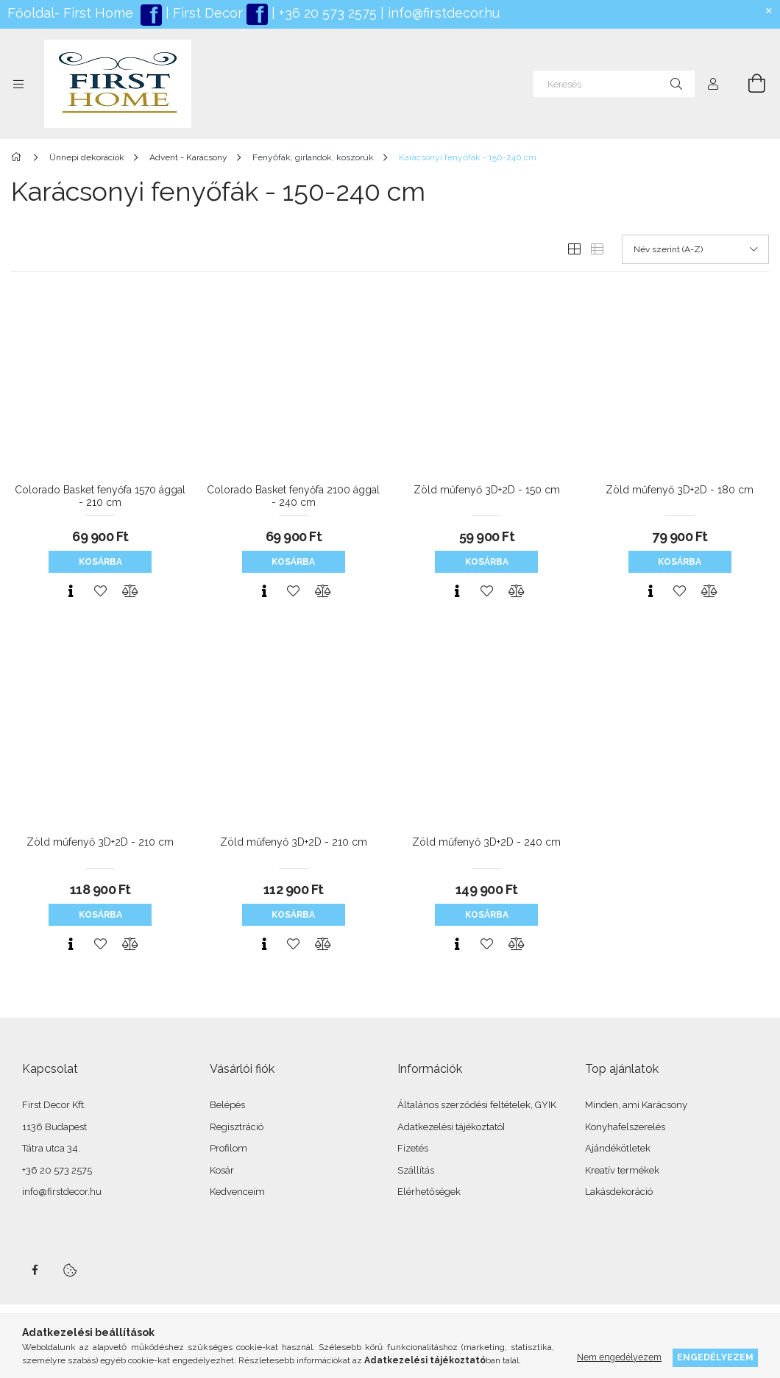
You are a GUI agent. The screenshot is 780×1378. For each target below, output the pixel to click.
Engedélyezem (715, 1357)
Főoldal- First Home (70, 13)
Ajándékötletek (617, 1148)
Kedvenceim (237, 1191)
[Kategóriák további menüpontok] (18, 84)
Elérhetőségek (429, 1191)
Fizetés (412, 1148)
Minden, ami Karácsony (636, 1104)
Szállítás (415, 1170)
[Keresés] (614, 84)
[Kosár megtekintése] (748, 84)
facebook (34, 1269)
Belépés (227, 1104)
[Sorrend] (695, 249)
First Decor (206, 13)
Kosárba (100, 562)
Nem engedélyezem (619, 1357)
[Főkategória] (18, 157)
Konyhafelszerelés (625, 1126)
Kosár (222, 1170)
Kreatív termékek (622, 1170)
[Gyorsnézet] (70, 591)
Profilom (228, 1148)
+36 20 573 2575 (326, 13)
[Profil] (713, 84)
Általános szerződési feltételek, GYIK (476, 1104)
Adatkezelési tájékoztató (450, 1126)
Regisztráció (236, 1126)
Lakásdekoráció (619, 1191)
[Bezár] (769, 11)
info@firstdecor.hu (444, 13)
